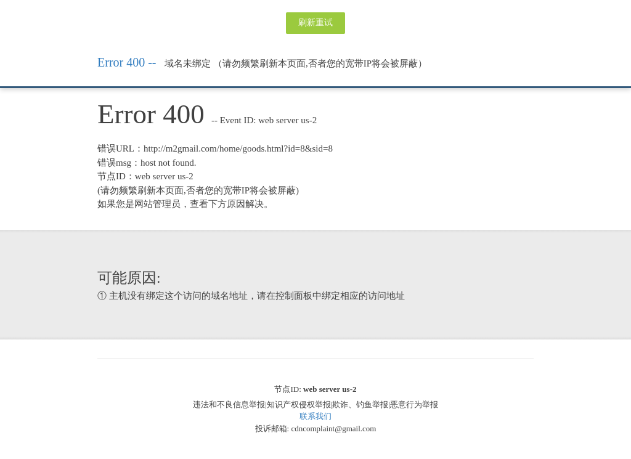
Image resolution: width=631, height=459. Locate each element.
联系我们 (315, 416)
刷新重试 (315, 22)
